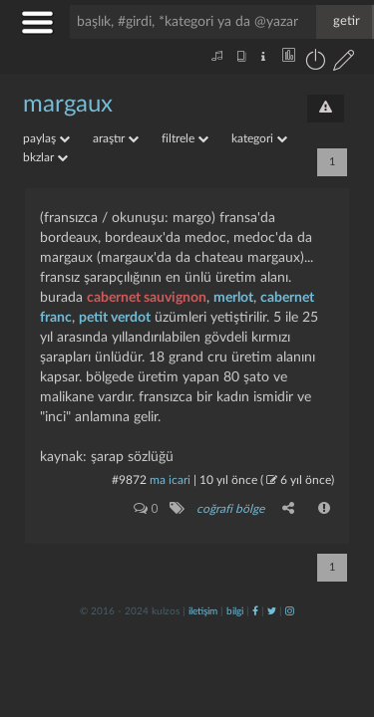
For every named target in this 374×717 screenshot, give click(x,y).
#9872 (129, 480)
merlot (233, 298)
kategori (259, 138)
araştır (116, 138)
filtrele (185, 138)
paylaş (46, 138)
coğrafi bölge (230, 509)
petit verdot (115, 318)
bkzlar (45, 157)
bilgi (234, 611)
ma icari (170, 480)
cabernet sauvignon (146, 298)
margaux (68, 105)
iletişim (202, 611)
